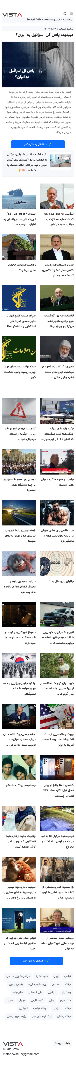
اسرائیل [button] (23, 1008)
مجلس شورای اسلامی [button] (18, 976)
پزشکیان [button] (66, 992)
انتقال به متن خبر (38, 144)
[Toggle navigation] (71, 13)
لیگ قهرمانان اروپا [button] (42, 1016)
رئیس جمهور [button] (16, 984)
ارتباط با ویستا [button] (62, 1043)
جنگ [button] (68, 984)
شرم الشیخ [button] (42, 976)
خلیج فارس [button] (37, 1000)
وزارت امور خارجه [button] (37, 984)
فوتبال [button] (21, 1000)
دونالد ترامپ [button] (40, 1008)
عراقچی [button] (52, 992)
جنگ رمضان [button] (64, 1016)
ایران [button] (56, 976)
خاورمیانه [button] (18, 992)
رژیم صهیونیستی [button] (16, 1016)
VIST (12, 13)
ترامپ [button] (67, 976)
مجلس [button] (55, 984)
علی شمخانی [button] (35, 992)
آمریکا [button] (9, 1000)
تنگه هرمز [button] (65, 1000)
